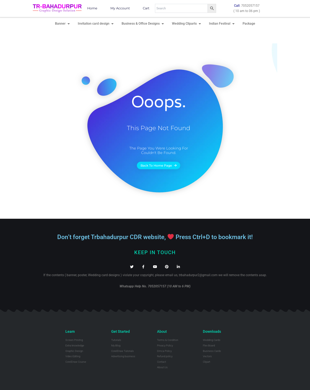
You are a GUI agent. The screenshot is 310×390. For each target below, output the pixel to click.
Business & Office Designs (143, 23)
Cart (146, 8)
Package (249, 23)
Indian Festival (221, 23)
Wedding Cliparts (186, 23)
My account (120, 8)
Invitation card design (95, 23)
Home (92, 8)
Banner (62, 23)
